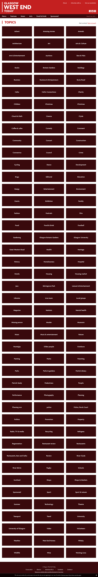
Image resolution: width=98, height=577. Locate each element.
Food (17, 225)
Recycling (49, 431)
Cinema (49, 116)
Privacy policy (29, 569)
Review (49, 456)
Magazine (17, 310)
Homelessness (49, 262)
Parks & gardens (49, 371)
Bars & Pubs (81, 56)
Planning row (17, 407)
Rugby (49, 468)
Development (81, 165)
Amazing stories (49, 31)
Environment (81, 189)
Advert (17, 31)
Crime (81, 153)
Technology (49, 504)
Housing (49, 274)
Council (49, 153)
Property (81, 419)
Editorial (49, 177)
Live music (49, 298)
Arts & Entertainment (17, 56)
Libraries (17, 298)
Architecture (17, 43)
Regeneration (17, 444)
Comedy (49, 128)
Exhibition (49, 201)
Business (17, 80)
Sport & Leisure (81, 492)
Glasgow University (81, 237)
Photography (49, 395)
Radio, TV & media (17, 431)
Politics (17, 419)
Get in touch (92, 23)
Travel (49, 516)
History (17, 262)
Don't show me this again (75, 575)
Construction (81, 140)
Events (17, 201)
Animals (81, 31)
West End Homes (49, 541)
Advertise (76, 3)
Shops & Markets (81, 480)
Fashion (17, 213)
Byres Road (81, 80)
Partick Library (81, 371)
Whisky (81, 541)
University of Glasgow (17, 528)
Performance (17, 395)
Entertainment (49, 189)
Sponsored (17, 492)
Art (49, 43)
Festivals (49, 213)
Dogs (17, 177)
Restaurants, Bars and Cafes (17, 456)
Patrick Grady (17, 383)
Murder (49, 322)
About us (39, 569)
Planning (81, 395)
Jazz (17, 286)
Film (81, 213)
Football (81, 225)
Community (17, 140)
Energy (17, 189)
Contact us (69, 569)
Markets (49, 310)
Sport (49, 492)
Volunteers (81, 528)
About (65, 3)
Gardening (17, 237)
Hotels (17, 274)
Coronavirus (17, 153)
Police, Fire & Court (81, 407)
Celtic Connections (49, 92)
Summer (17, 504)
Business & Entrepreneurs (49, 80)
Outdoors (81, 347)
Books (17, 68)
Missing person (17, 322)
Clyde (81, 116)
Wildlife (17, 553)
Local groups (81, 298)
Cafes (17, 92)
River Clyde (81, 456)
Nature (81, 334)
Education (81, 177)
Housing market (81, 274)
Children (17, 104)
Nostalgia (17, 347)
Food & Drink (49, 225)
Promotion (49, 419)
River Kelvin (17, 468)
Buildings (81, 68)
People (81, 383)
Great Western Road (16, 250)
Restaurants (81, 444)
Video (49, 528)
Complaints (60, 569)
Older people (49, 347)
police (49, 407)
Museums (80, 322)
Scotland (17, 480)
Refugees (81, 431)
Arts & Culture (81, 43)
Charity (81, 92)
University (81, 516)
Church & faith (17, 116)
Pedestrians (49, 383)
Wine (49, 553)
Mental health (81, 310)
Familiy (81, 201)
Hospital (81, 262)
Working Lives (81, 553)
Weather (17, 541)
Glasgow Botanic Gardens (49, 237)
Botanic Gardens (49, 68)
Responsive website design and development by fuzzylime (49, 572)
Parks (17, 371)
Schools (81, 468)
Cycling (17, 165)
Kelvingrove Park (49, 286)
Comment (81, 128)
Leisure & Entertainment (81, 286)
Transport (17, 516)
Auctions (49, 56)
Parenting (81, 359)
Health (49, 250)
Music (17, 334)
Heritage (81, 250)
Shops (49, 480)
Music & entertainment (49, 334)
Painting (17, 359)
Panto (49, 359)
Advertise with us (49, 569)
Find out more (64, 575)
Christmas (49, 104)
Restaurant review (49, 444)
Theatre (81, 504)
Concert (49, 140)
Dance (49, 165)
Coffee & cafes (17, 128)
